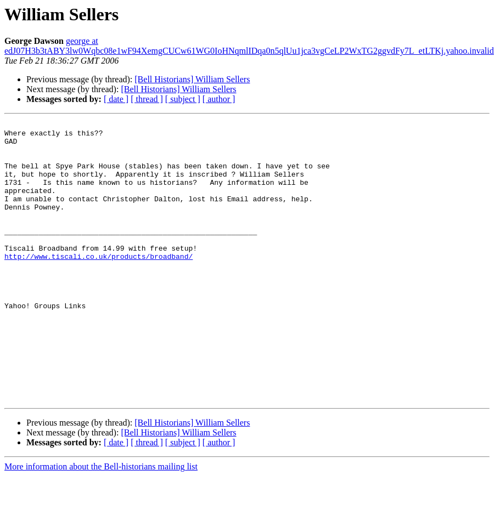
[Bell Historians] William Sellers (192, 79)
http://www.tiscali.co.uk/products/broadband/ (98, 284)
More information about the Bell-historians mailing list (101, 522)
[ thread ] (147, 99)
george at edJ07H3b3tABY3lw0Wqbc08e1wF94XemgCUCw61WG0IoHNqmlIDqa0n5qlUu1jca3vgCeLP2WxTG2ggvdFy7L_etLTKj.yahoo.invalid (249, 45)
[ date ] (116, 99)
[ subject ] (182, 99)
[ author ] (219, 99)
